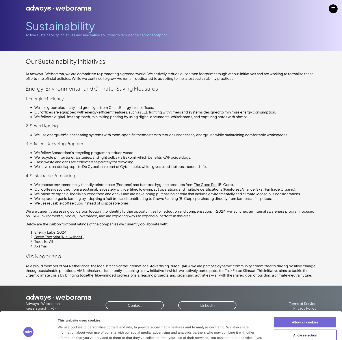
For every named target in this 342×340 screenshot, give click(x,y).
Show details (231, 331)
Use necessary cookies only (305, 322)
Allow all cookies (305, 296)
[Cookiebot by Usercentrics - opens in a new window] (28, 331)
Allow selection (305, 309)
